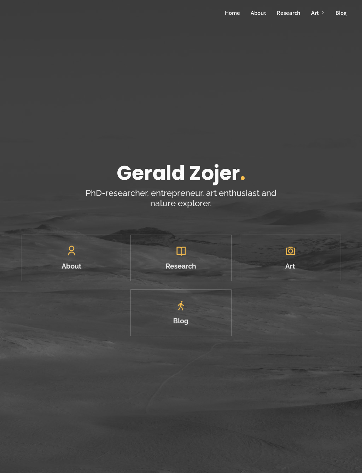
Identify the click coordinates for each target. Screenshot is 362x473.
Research (288, 12)
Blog (340, 12)
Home (232, 12)
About (258, 12)
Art (318, 12)
